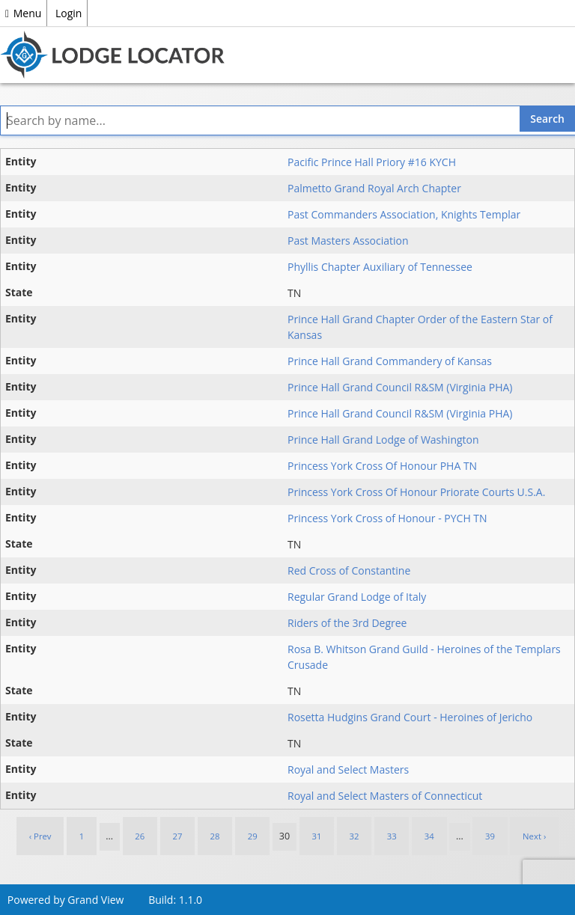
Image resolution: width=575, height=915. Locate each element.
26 (139, 836)
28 (215, 836)
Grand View (95, 900)
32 (354, 836)
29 (253, 836)
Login (68, 13)
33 (392, 836)
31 (316, 836)
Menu (23, 13)
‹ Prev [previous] (40, 836)
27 (177, 836)
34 (429, 836)
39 (490, 836)
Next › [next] (534, 836)
